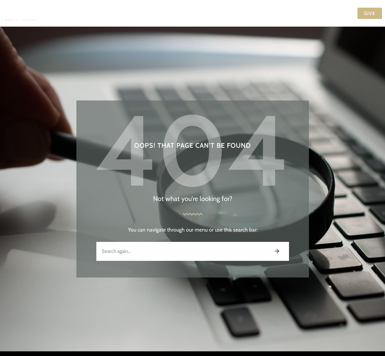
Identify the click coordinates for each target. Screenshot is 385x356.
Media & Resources (282, 13)
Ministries (181, 13)
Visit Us (102, 13)
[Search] (277, 251)
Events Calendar (225, 13)
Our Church (140, 13)
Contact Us (332, 13)
